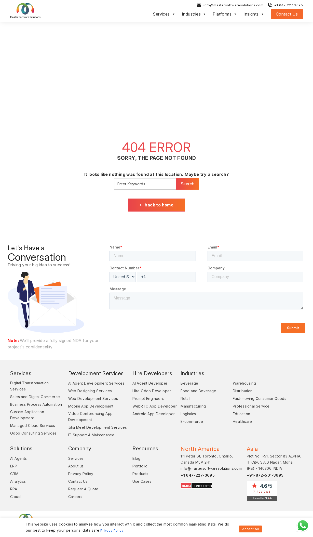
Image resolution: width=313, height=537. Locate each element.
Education (239, 414)
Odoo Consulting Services (33, 440)
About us (73, 472)
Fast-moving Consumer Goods (257, 399)
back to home (157, 205)
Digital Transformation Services (29, 387)
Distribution (240, 391)
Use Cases (137, 488)
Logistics (183, 414)
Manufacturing (188, 407)
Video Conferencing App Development (88, 417)
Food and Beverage (193, 391)
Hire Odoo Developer (147, 391)
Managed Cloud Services (32, 432)
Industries (194, 14)
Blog (132, 465)
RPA (13, 495)
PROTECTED (199, 492)
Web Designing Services (88, 391)
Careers (73, 503)
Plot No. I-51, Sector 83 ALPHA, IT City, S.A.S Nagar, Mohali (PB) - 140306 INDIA (274, 469)
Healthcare (240, 422)
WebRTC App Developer (150, 407)
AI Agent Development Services (94, 384)
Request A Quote (81, 495)
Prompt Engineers (143, 399)
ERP (13, 472)
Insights (253, 14)
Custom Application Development (27, 421)
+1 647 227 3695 (288, 6)
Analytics (18, 488)
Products (135, 480)
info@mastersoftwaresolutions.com (233, 6)
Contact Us (287, 14)
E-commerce (187, 422)
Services (164, 14)
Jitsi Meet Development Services (87, 431)
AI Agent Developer (145, 384)
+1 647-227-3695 (193, 481)
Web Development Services (91, 399)
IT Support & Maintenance (89, 441)
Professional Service (248, 407)
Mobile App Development (88, 407)
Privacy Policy (113, 530)
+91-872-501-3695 (265, 481)
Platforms (225, 14)
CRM (14, 480)
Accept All (250, 528)
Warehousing (241, 384)
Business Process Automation (25, 408)
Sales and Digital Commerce (35, 397)
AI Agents (18, 465)
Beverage (184, 384)
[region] (156, 527)
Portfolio (135, 472)
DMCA (182, 492)
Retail (180, 399)
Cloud (15, 503)
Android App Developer (149, 414)
